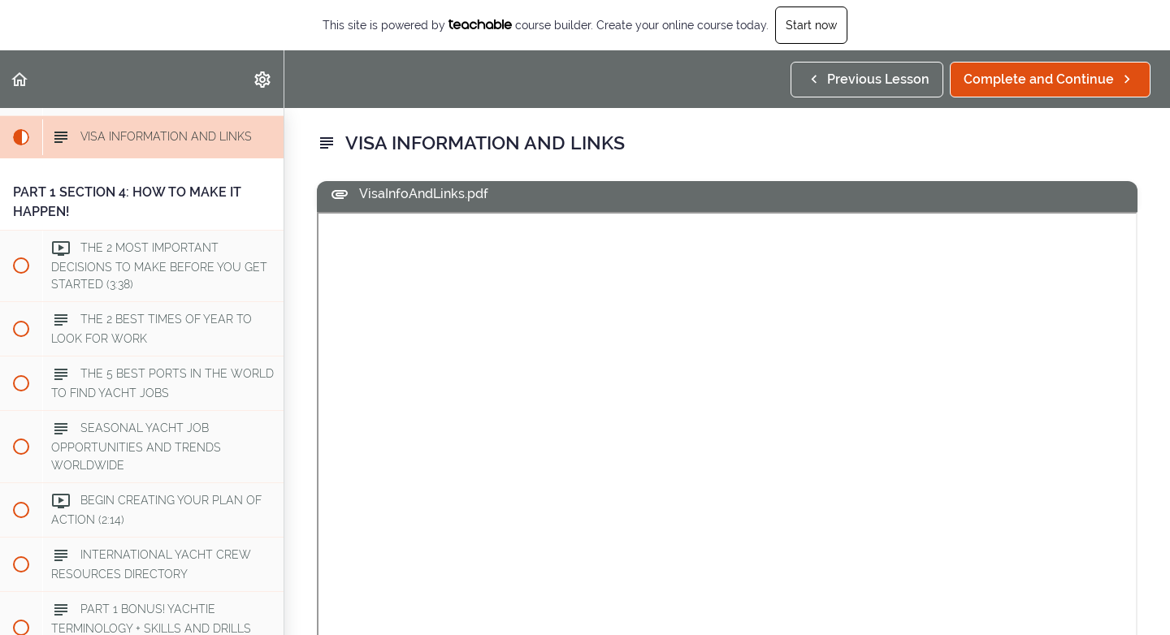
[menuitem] (263, 79)
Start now (811, 25)
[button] (20, 79)
